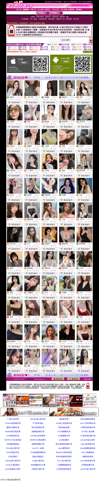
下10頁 (81, 77)
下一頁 (75, 77)
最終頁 (86, 77)
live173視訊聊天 (29, 379)
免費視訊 (20, 97)
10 (72, 77)
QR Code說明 (88, 52)
